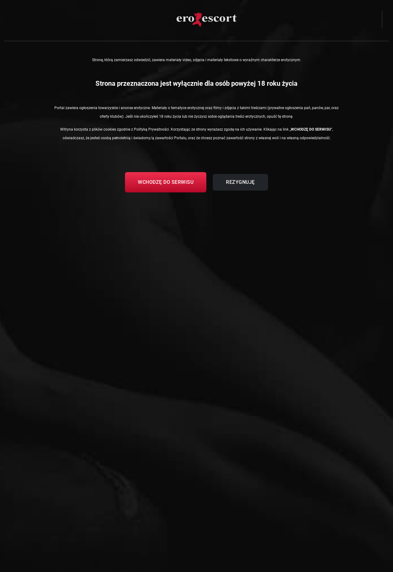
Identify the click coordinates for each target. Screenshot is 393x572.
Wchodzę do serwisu (165, 182)
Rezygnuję (240, 182)
